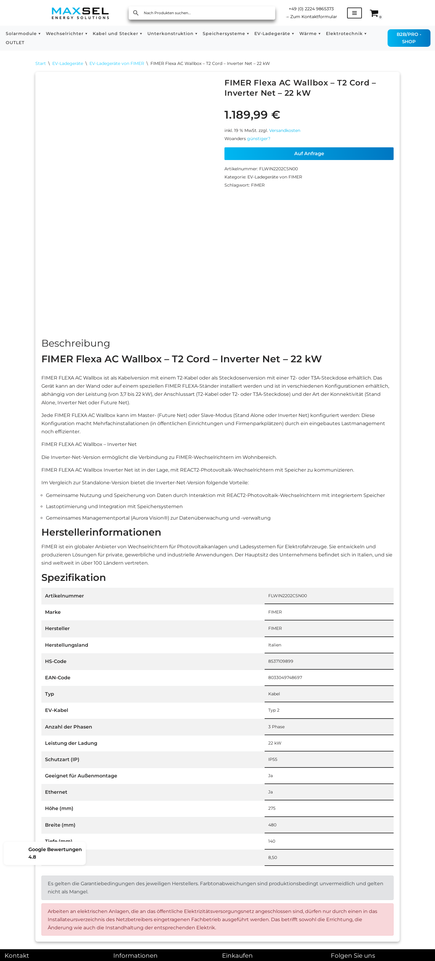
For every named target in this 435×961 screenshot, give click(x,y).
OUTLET (15, 42)
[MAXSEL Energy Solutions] (80, 12)
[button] (39, 34)
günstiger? (258, 138)
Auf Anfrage (309, 153)
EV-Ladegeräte (67, 63)
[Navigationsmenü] (354, 13)
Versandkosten (284, 130)
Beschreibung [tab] (75, 344)
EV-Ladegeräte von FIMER (116, 63)
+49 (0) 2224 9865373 (311, 8)
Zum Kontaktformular (311, 16)
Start (40, 63)
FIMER (258, 185)
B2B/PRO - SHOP (409, 37)
